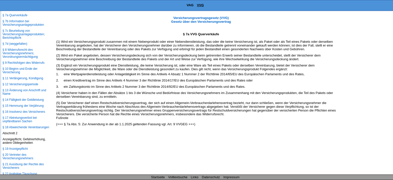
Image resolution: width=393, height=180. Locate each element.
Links (194, 177)
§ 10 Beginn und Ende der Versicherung (20, 70)
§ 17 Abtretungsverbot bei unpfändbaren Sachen (20, 119)
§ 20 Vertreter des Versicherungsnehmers (18, 156)
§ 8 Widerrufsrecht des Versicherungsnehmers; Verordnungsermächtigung (20, 53)
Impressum (231, 177)
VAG (190, 5)
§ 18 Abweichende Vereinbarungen (26, 127)
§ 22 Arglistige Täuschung (20, 174)
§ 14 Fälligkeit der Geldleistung (23, 100)
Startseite (158, 177)
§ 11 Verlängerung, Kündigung (23, 78)
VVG (200, 5)
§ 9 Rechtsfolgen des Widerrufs (23, 62)
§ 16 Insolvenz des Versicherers (24, 112)
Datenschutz (211, 177)
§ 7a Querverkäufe (15, 15)
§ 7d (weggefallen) (15, 44)
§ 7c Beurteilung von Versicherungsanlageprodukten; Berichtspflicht (24, 34)
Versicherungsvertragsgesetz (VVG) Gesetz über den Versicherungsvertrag (201, 20)
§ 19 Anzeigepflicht (15, 148)
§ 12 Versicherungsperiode (20, 84)
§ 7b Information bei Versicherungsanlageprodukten (23, 23)
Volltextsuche (177, 177)
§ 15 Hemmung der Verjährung (23, 106)
